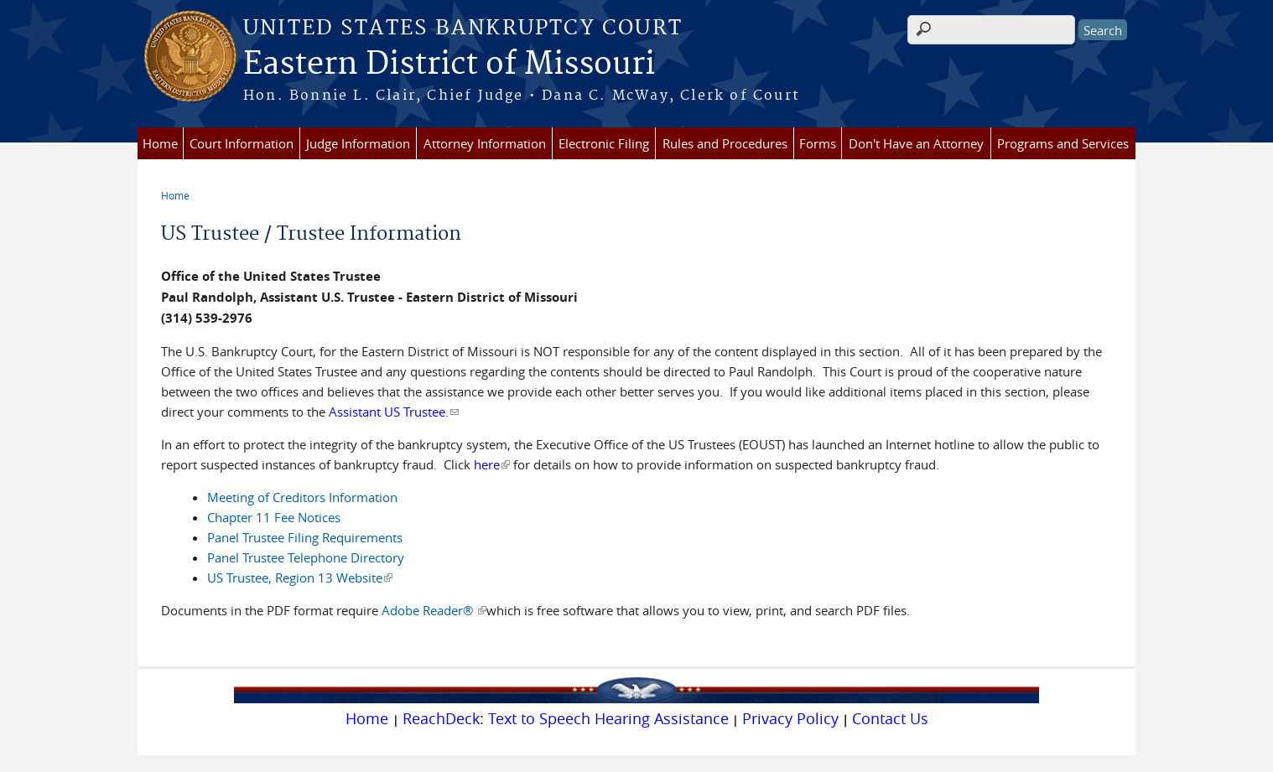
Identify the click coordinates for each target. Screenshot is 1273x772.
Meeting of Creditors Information (302, 497)
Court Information (242, 143)
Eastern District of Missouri (449, 64)
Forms (817, 143)
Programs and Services (1063, 143)
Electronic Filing (604, 143)
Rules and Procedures (724, 143)
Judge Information (358, 143)
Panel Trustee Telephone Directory (305, 557)
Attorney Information (484, 143)
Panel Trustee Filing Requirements (305, 537)
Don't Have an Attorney (916, 143)
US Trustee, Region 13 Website (299, 577)
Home (160, 143)
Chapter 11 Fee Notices (273, 517)
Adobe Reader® (434, 610)
